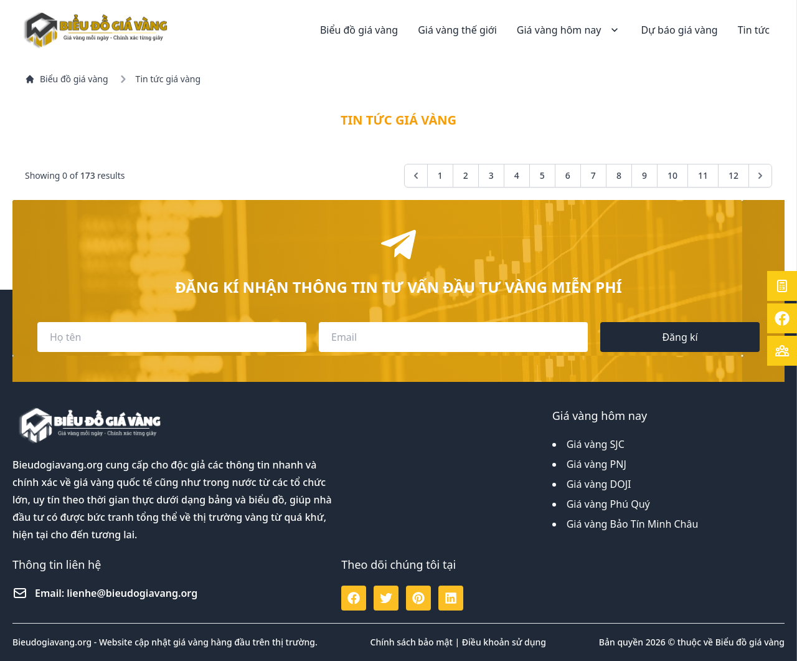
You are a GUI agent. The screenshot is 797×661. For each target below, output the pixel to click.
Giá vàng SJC (596, 444)
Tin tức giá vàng (168, 79)
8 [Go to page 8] (618, 175)
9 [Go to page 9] (644, 175)
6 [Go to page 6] (567, 175)
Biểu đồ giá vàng (359, 30)
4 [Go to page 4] (516, 175)
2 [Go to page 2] (465, 175)
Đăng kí (679, 337)
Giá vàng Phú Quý (608, 504)
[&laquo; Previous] (416, 176)
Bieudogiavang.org (57, 465)
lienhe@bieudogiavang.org (132, 593)
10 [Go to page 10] (672, 175)
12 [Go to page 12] (733, 175)
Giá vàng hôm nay (569, 30)
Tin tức (754, 30)
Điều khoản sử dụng (504, 642)
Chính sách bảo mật (411, 642)
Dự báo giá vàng (679, 30)
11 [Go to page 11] (703, 175)
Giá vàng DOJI (599, 484)
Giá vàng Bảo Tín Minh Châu (633, 524)
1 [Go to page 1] (440, 175)
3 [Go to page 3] (491, 175)
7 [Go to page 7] (593, 175)
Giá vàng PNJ (596, 464)
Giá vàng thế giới (457, 30)
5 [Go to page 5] (542, 175)
